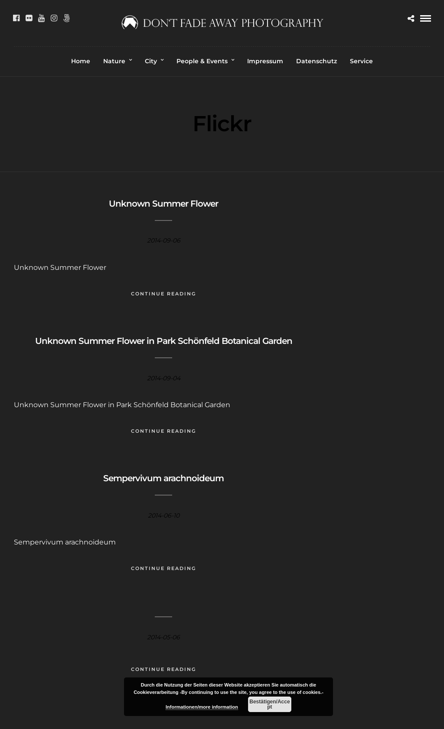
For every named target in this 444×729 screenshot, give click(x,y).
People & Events (202, 61)
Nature (114, 61)
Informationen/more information (202, 707)
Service (361, 61)
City (151, 61)
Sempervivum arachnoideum (163, 478)
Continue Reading (163, 294)
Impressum (265, 61)
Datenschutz (316, 61)
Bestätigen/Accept (269, 704)
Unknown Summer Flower (163, 203)
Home (80, 61)
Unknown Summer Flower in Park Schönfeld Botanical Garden (163, 341)
